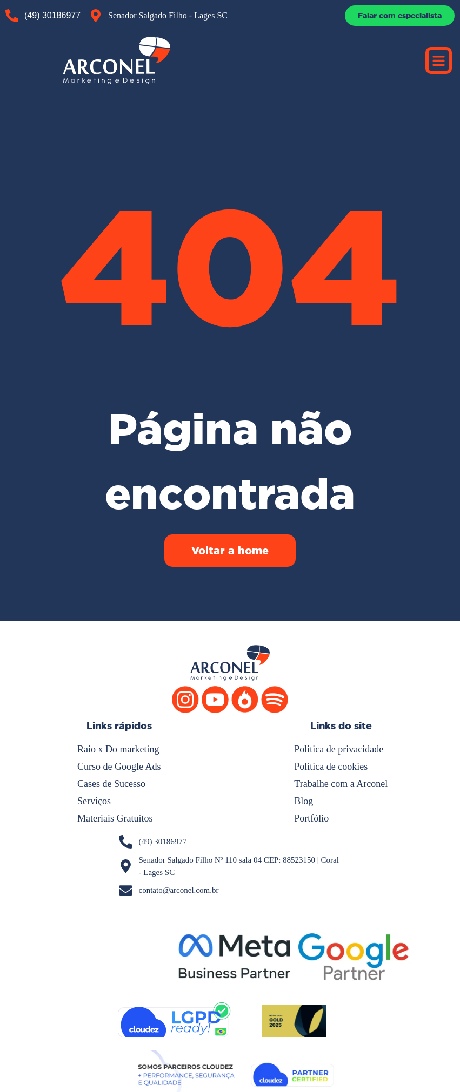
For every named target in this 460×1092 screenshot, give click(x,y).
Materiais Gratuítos (114, 818)
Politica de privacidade (338, 749)
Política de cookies (331, 766)
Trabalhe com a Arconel (341, 783)
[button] (438, 60)
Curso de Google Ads (119, 766)
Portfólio (311, 818)
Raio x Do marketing (118, 749)
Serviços (94, 801)
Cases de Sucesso (111, 783)
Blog (303, 801)
